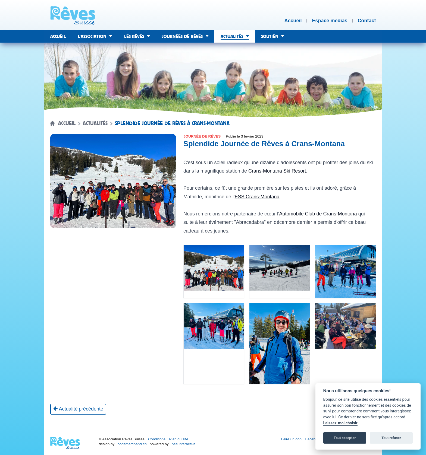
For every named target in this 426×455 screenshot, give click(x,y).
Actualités (95, 123)
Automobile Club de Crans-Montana (318, 214)
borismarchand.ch (131, 444)
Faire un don (291, 439)
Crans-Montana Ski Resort (277, 171)
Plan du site (178, 439)
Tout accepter (345, 438)
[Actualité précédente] (78, 409)
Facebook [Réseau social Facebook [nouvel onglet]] (313, 439)
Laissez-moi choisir (340, 423)
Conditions (156, 439)
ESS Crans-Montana (256, 196)
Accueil (67, 123)
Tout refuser (391, 438)
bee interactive (184, 444)
